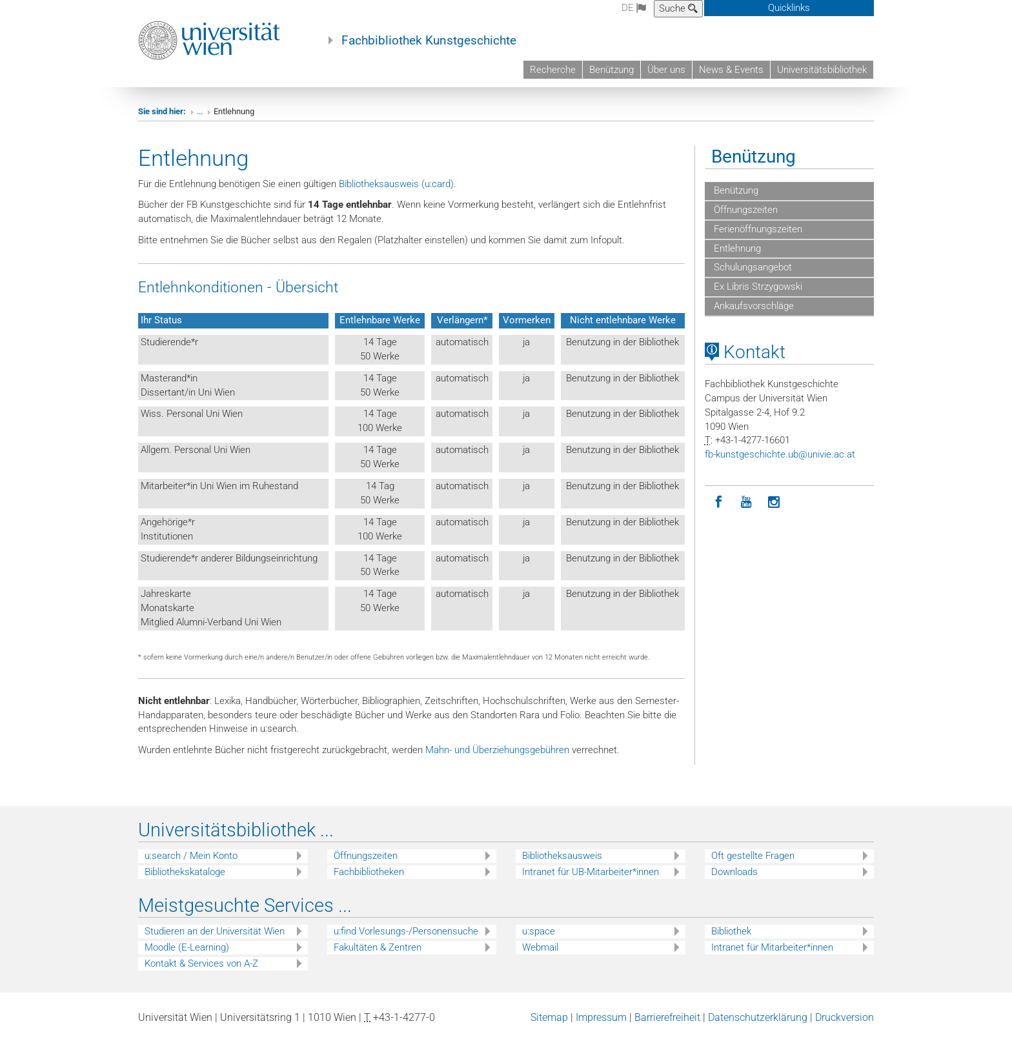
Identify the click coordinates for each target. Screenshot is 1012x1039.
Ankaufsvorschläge (752, 306)
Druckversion (844, 1017)
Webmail (540, 947)
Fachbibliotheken (369, 872)
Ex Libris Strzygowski (756, 286)
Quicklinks (789, 8)
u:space (538, 931)
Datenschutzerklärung (757, 1017)
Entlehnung (736, 248)
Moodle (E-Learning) (187, 947)
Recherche (553, 70)
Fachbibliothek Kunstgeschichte (428, 41)
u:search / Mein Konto (191, 856)
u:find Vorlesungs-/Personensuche (406, 931)
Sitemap (549, 1017)
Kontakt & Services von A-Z (201, 963)
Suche (678, 8)
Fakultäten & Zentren (377, 947)
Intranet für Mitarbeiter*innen (772, 947)
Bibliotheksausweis (562, 856)
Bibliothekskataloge (185, 872)
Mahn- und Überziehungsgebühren (497, 750)
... (200, 111)
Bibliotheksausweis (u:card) (396, 184)
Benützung (611, 70)
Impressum (601, 1017)
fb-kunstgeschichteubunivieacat (780, 454)
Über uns (666, 70)
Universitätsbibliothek (822, 70)
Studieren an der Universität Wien (215, 931)
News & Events (731, 70)
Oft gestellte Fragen (752, 856)
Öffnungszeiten (744, 210)
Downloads (734, 872)
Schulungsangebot (751, 267)
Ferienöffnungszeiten (756, 229)
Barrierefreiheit (667, 1017)
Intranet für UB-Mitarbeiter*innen (590, 872)
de (634, 8)
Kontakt (745, 352)
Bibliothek (731, 931)
